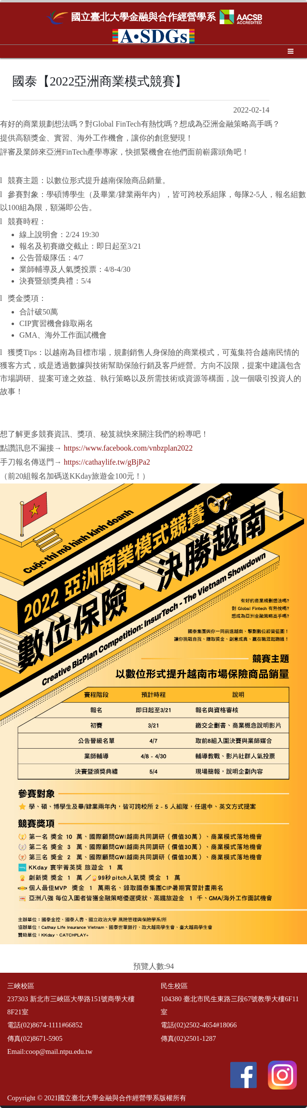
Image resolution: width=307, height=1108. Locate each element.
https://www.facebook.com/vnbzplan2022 (128, 448)
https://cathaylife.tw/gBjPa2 (107, 462)
